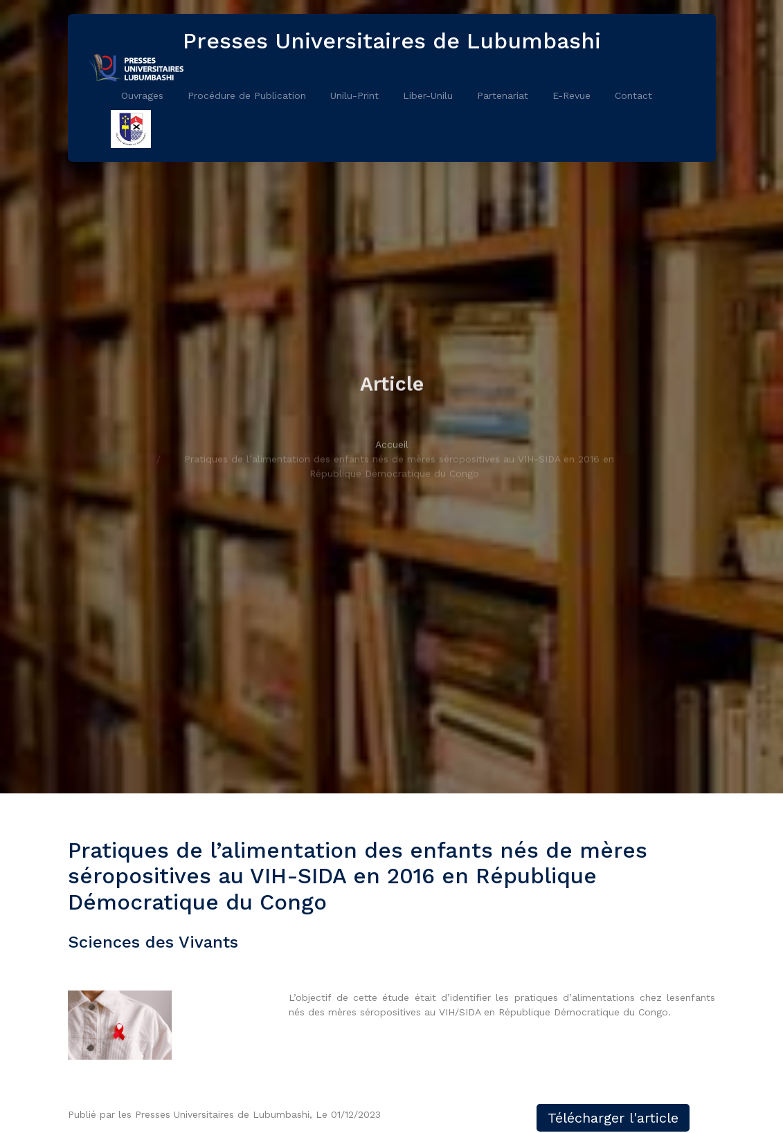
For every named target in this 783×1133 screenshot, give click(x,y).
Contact (633, 95)
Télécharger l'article (613, 1117)
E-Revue (571, 95)
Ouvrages (142, 95)
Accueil (391, 462)
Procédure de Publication (247, 95)
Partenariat (502, 95)
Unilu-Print (354, 95)
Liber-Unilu (428, 95)
